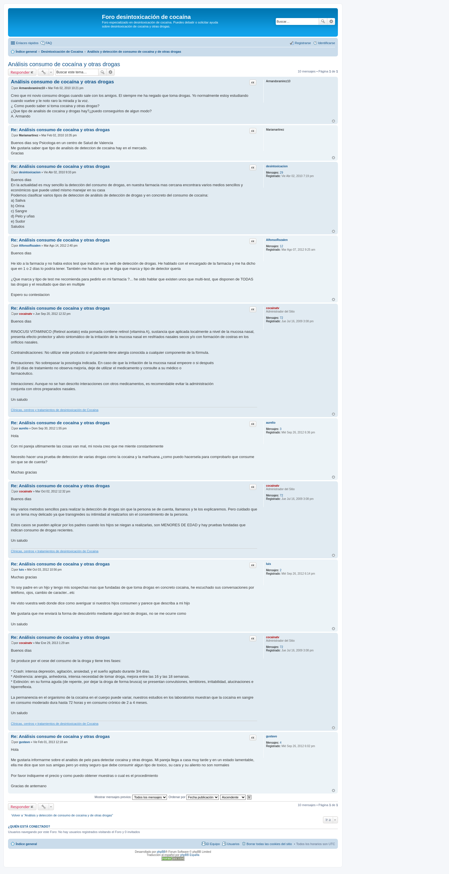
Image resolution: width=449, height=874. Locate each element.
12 (281, 246)
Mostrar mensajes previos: (130, 797)
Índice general (26, 844)
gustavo (271, 736)
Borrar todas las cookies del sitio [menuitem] (269, 844)
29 (281, 172)
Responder (20, 72)
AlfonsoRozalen (277, 239)
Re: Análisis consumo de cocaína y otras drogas (60, 129)
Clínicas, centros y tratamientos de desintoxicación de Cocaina (55, 410)
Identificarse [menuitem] (326, 43)
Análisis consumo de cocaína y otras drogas (64, 64)
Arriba (333, 121)
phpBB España (189, 855)
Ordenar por (193, 797)
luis (268, 563)
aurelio (270, 422)
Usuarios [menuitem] (233, 844)
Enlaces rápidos (27, 43)
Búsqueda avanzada (331, 21)
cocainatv (272, 308)
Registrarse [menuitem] (303, 43)
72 (281, 317)
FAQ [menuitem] (49, 43)
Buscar (323, 21)
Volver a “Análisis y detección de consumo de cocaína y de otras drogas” (62, 815)
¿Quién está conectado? (29, 826)
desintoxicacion (277, 166)
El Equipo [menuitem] (213, 844)
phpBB (161, 851)
